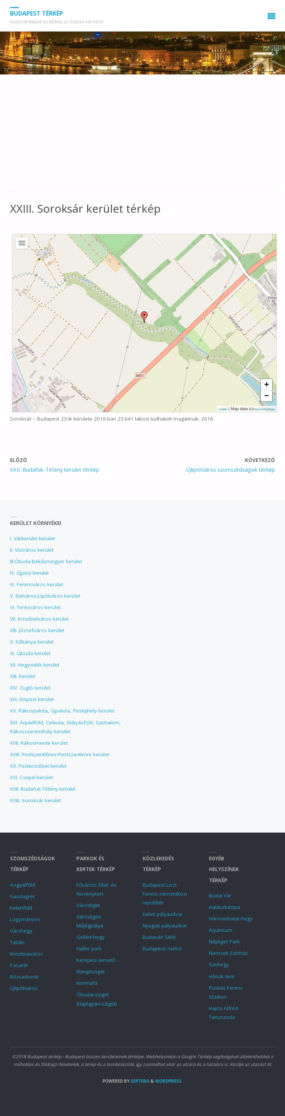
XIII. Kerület (22, 676)
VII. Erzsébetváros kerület (39, 618)
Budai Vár (220, 895)
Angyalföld (22, 884)
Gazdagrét (22, 896)
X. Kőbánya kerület (31, 641)
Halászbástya (224, 907)
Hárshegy (21, 930)
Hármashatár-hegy (231, 918)
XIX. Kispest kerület (32, 699)
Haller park (89, 948)
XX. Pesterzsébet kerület (38, 766)
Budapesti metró (162, 948)
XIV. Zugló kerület (30, 687)
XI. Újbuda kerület (30, 653)
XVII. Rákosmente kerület (39, 743)
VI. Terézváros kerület (35, 607)
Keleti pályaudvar (162, 914)
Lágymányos (25, 919)
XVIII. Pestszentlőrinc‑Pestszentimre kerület (59, 754)
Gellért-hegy (90, 937)
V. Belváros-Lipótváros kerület (45, 595)
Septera (139, 1081)
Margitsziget (90, 971)
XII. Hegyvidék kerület (34, 664)
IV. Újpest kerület (29, 572)
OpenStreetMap (264, 409)
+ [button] (266, 384)
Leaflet (223, 409)
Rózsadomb (24, 976)
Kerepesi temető (95, 960)
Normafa (87, 983)
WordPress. (169, 1081)
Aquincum (220, 930)
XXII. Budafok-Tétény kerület (42, 788)
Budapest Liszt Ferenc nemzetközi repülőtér (164, 893)
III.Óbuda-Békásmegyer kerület (46, 561)
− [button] (266, 395)
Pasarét (19, 965)
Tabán (17, 942)
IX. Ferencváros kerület (36, 584)
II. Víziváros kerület (31, 550)
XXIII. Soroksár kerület (35, 800)
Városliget (88, 905)
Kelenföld (21, 907)
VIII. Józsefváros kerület (37, 630)
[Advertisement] (142, 136)
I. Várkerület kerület (32, 538)
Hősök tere (222, 976)
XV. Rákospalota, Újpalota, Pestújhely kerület (62, 710)
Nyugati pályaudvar (164, 925)
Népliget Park (224, 941)
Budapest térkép (36, 13)
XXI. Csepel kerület (31, 777)
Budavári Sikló (159, 937)
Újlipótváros (24, 988)
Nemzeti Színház (228, 953)
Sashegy (219, 964)
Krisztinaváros (26, 953)
